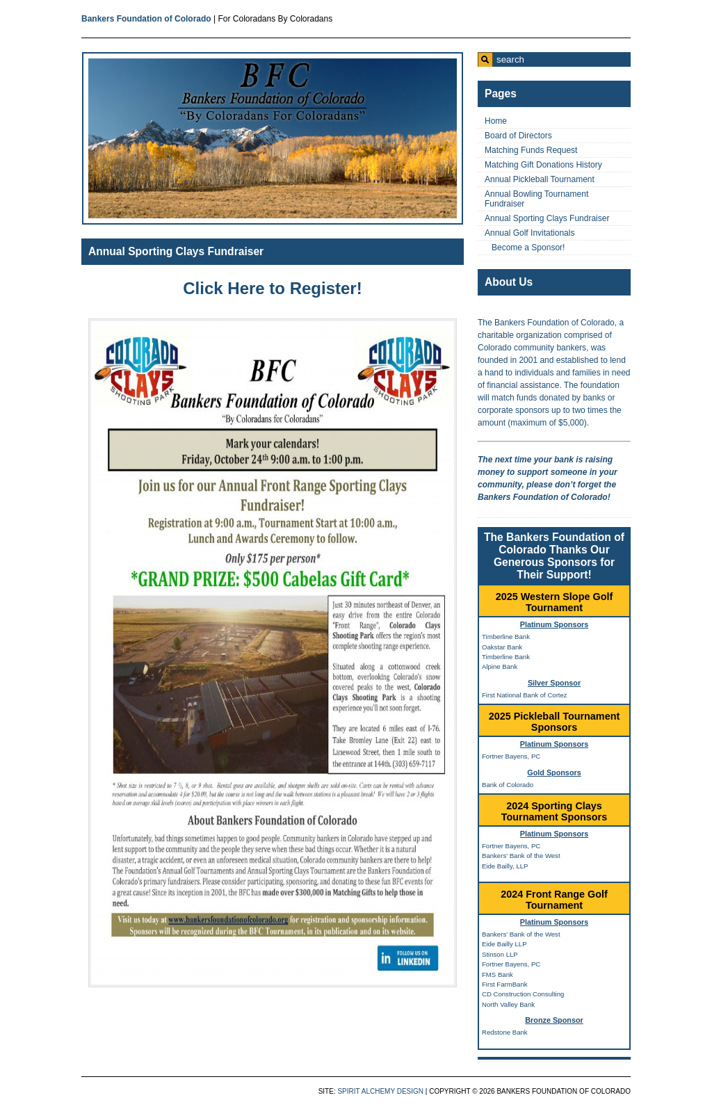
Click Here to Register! (272, 288)
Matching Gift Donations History (543, 165)
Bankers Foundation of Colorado (146, 19)
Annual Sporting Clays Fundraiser (176, 251)
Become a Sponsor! (528, 247)
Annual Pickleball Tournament (539, 179)
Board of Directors (518, 135)
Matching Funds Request (531, 150)
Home (496, 121)
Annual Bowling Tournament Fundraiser (536, 199)
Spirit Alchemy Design (380, 1091)
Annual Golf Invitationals (529, 233)
